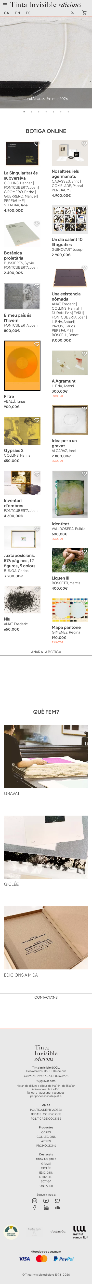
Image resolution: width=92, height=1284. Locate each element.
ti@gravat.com (46, 1080)
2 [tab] (31, 111)
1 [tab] (24, 111)
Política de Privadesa (46, 1109)
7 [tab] (68, 111)
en (17, 13)
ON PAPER (46, 1185)
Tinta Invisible (46, 1046)
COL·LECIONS (46, 1136)
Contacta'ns (46, 997)
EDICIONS (46, 1172)
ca (6, 13)
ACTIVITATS (46, 1176)
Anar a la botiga (46, 651)
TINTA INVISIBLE (46, 1159)
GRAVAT (46, 1163)
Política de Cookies (46, 1118)
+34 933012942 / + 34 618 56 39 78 (46, 1075)
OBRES (46, 1132)
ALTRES (46, 1141)
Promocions (46, 1145)
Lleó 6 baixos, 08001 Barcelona (46, 1070)
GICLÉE (46, 1168)
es (28, 13)
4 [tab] (46, 111)
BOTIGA (46, 1181)
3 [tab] (38, 111)
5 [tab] (53, 111)
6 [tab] (60, 111)
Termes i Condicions (46, 1114)
